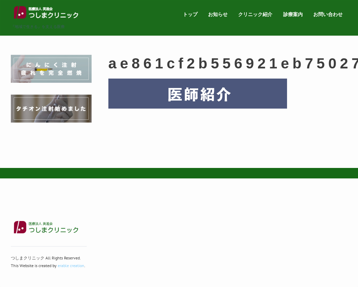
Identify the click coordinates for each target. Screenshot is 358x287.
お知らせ (218, 14)
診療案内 (293, 14)
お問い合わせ (328, 14)
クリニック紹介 (255, 14)
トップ (190, 14)
